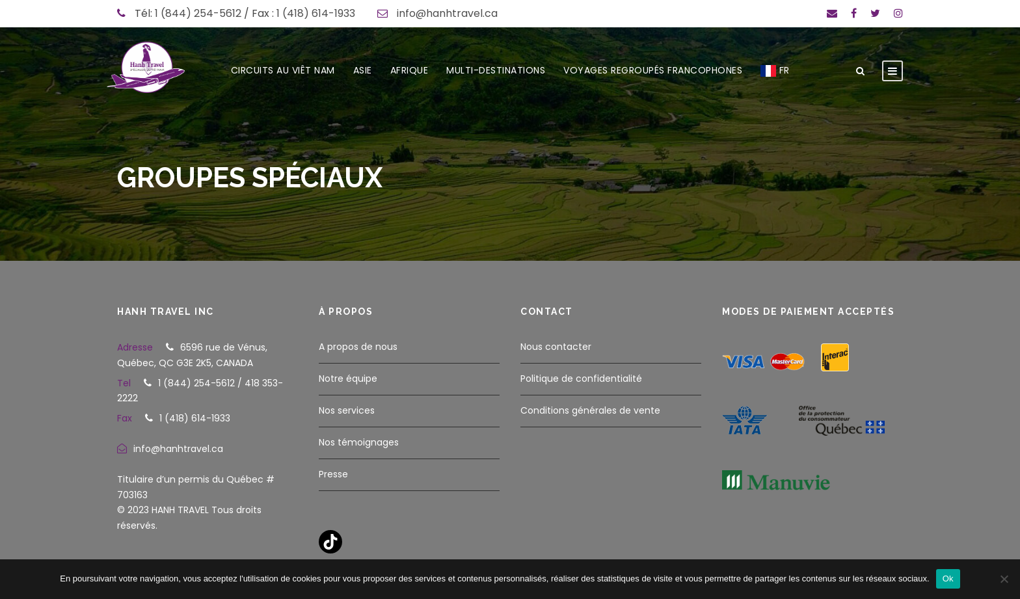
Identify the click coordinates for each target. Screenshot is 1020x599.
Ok (948, 578)
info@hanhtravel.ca (447, 13)
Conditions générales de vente (590, 410)
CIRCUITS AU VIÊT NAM (283, 70)
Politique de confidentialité (581, 378)
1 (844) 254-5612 (198, 13)
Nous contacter (555, 346)
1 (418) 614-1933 (315, 13)
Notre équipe (348, 378)
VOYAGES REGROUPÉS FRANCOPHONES (652, 70)
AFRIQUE (409, 70)
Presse (333, 474)
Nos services (347, 410)
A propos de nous (358, 346)
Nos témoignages (359, 442)
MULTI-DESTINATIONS (495, 70)
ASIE (362, 70)
